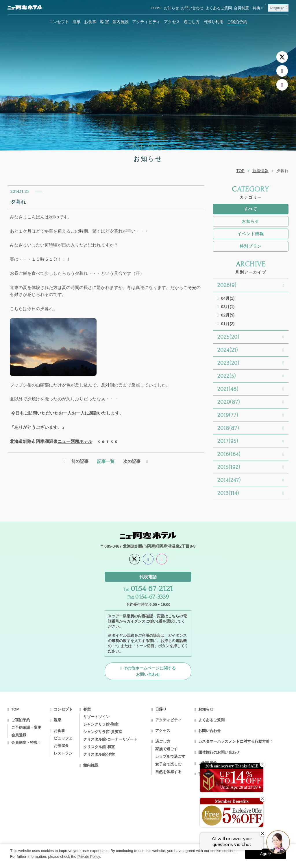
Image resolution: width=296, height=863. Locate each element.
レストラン (63, 753)
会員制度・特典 (247, 8)
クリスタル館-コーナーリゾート (110, 739)
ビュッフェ (63, 738)
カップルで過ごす (170, 756)
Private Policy (88, 856)
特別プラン (251, 246)
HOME (156, 8)
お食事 (90, 21)
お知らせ (171, 8)
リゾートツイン (96, 717)
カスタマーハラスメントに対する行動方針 (234, 741)
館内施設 (120, 21)
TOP (240, 170)
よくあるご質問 (219, 8)
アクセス (172, 21)
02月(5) (228, 315)
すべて (250, 209)
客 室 (104, 21)
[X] (282, 57)
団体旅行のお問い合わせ (219, 752)
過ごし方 (192, 21)
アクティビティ (146, 21)
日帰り (160, 709)
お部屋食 (61, 746)
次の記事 (131, 461)
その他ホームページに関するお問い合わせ (149, 671)
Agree (265, 853)
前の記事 (79, 461)
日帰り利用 (213, 21)
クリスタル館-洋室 (98, 754)
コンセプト (59, 21)
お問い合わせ (192, 8)
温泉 (77, 21)
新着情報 (260, 170)
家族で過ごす (166, 749)
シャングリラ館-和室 (100, 724)
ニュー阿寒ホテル (75, 441)
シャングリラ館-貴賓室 (102, 732)
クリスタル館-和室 (98, 747)
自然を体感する (168, 772)
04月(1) (228, 298)
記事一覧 (105, 461)
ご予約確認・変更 (26, 727)
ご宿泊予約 (237, 21)
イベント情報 (250, 233)
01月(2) (228, 323)
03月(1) (228, 306)
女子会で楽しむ (168, 764)
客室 (87, 709)
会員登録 (18, 735)
